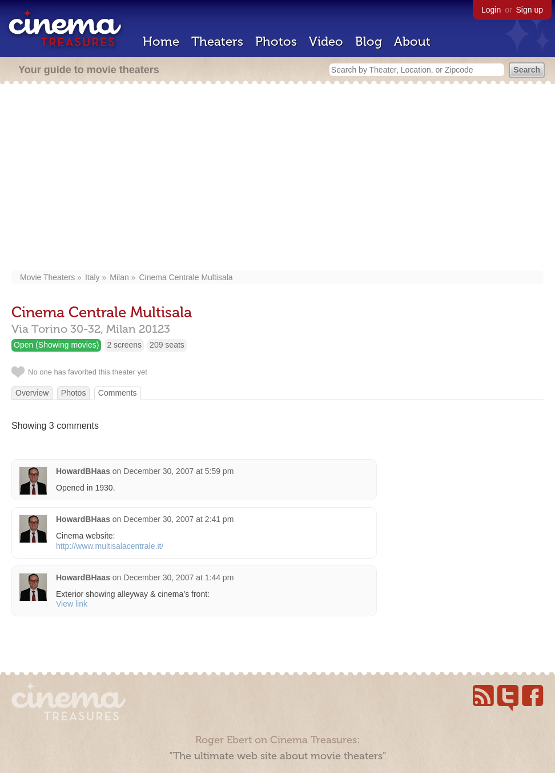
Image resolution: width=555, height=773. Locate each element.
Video (326, 41)
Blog (368, 41)
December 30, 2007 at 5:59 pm (178, 471)
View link (71, 603)
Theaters (217, 41)
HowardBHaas (83, 471)
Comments (117, 392)
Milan (119, 277)
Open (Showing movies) (56, 344)
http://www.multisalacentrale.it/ (109, 546)
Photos (276, 41)
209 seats (167, 344)
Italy (92, 277)
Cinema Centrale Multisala (185, 277)
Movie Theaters (47, 277)
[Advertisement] (277, 178)
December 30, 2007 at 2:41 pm (178, 519)
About (412, 41)
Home (161, 41)
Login (491, 9)
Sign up (529, 9)
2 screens (124, 344)
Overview (32, 392)
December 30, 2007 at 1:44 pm (178, 577)
